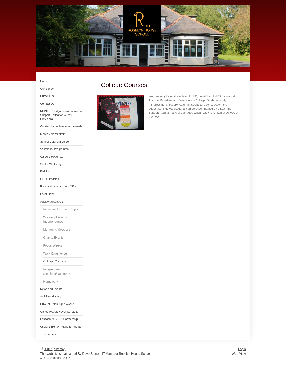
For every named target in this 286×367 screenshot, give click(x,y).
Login (242, 349)
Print (46, 349)
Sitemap (59, 349)
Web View (239, 353)
